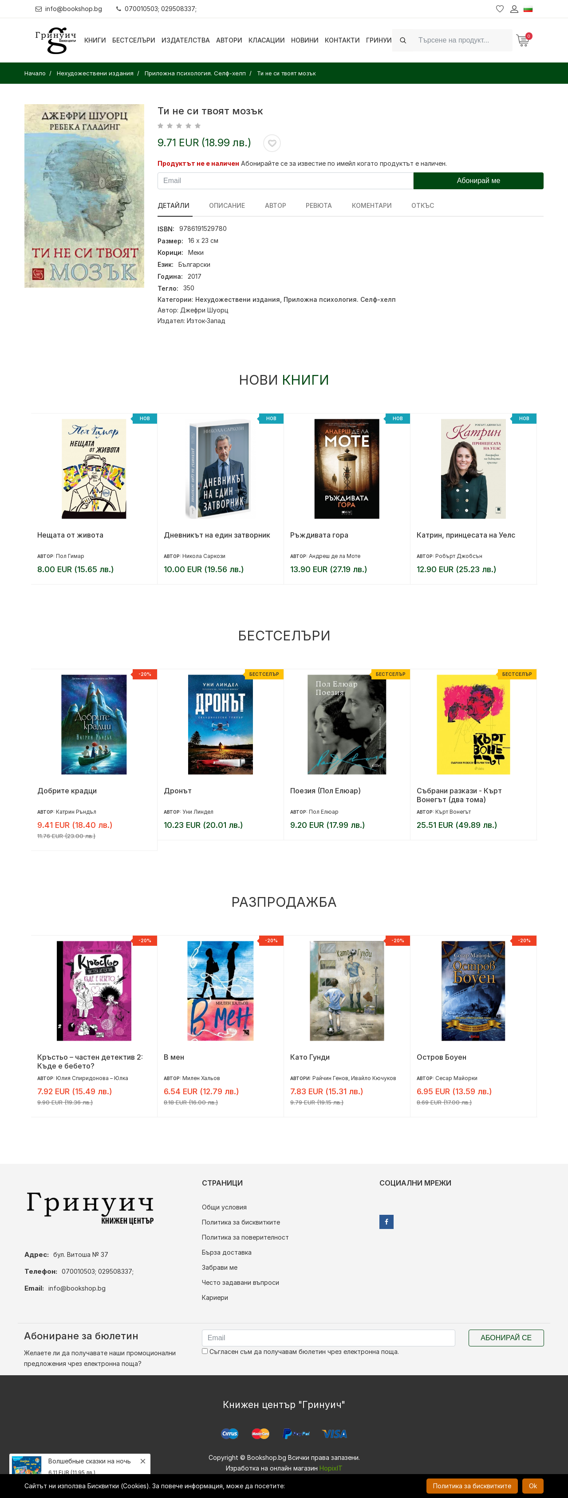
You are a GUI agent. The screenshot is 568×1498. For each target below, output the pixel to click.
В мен (174, 1057)
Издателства (186, 40)
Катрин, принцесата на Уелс (466, 535)
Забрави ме (219, 1267)
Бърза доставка (227, 1252)
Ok (533, 1486)
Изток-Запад (206, 320)
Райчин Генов (330, 1078)
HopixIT (331, 1468)
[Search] (463, 40)
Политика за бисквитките (241, 1222)
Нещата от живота (70, 535)
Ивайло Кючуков (373, 1078)
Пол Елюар (324, 811)
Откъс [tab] (408, 205)
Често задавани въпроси (240, 1282)
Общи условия (224, 1207)
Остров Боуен (441, 1057)
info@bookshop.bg (69, 8)
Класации (266, 40)
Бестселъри (133, 40)
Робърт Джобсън (458, 556)
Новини (305, 40)
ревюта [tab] (310, 205)
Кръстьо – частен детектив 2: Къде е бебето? (90, 1061)
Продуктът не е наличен (198, 163)
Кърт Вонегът (453, 811)
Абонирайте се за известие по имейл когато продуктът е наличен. (344, 163)
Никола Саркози (203, 556)
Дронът (178, 790)
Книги (95, 40)
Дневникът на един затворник (217, 535)
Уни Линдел (197, 811)
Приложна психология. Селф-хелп (340, 299)
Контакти (342, 40)
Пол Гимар (70, 556)
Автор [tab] (269, 205)
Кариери (215, 1297)
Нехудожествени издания (237, 299)
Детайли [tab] (173, 205)
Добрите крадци (67, 790)
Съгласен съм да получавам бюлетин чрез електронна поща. (300, 1351)
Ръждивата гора (319, 535)
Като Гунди (310, 1057)
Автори (229, 40)
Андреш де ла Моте (334, 556)
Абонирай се (506, 1338)
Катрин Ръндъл (76, 811)
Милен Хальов (201, 1078)
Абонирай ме (479, 180)
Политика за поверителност (245, 1237)
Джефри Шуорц (204, 310)
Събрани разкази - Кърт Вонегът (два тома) (459, 795)
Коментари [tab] (360, 205)
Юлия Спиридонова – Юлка (92, 1078)
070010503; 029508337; (157, 8)
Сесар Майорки (456, 1078)
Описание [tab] (224, 205)
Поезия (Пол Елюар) (325, 790)
